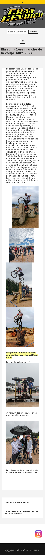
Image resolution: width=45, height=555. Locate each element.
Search (33, 32)
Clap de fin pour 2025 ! (17, 502)
